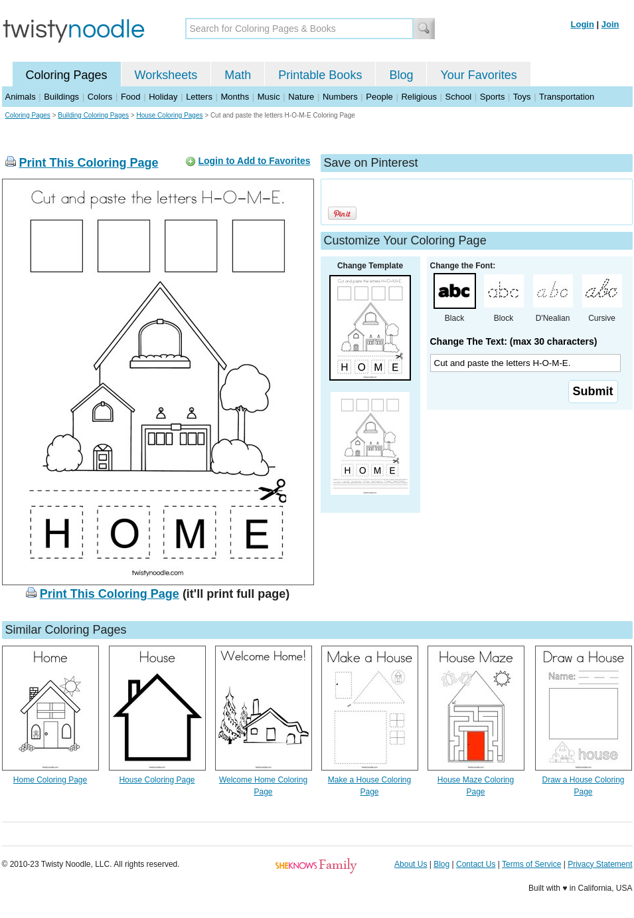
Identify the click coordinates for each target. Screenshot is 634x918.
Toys (522, 97)
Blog (401, 75)
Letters (199, 97)
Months (235, 97)
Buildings (61, 97)
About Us (410, 864)
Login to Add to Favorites (254, 160)
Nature (301, 97)
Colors (100, 97)
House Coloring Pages (169, 115)
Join (610, 24)
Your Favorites (478, 75)
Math (237, 75)
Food (131, 97)
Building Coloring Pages (93, 115)
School (458, 97)
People (379, 97)
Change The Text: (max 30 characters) (513, 341)
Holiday (163, 97)
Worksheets (166, 75)
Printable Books (320, 75)
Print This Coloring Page (89, 162)
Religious (418, 97)
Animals (20, 97)
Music (269, 97)
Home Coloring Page (50, 779)
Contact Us (475, 864)
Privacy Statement (600, 864)
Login (582, 24)
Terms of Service (531, 864)
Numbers (340, 97)
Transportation (566, 97)
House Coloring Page (157, 779)
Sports (492, 97)
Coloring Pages (67, 75)
